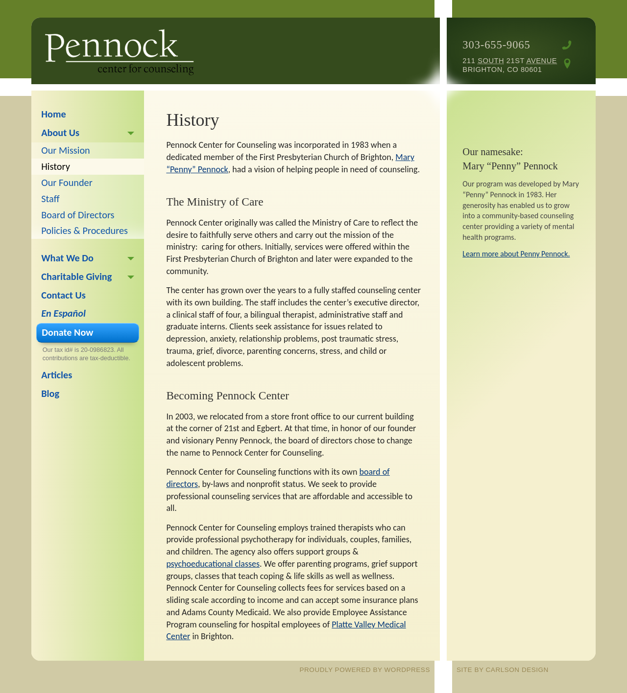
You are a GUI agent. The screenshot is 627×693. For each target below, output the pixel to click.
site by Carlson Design (503, 669)
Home (53, 114)
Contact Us (63, 295)
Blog (50, 393)
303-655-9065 (496, 45)
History (55, 166)
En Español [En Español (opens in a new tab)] (63, 313)
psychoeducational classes (213, 563)
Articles (56, 375)
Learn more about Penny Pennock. (516, 253)
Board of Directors (77, 215)
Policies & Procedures (84, 230)
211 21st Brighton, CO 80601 (509, 65)
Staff (50, 199)
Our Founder (66, 182)
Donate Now (67, 332)
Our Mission (65, 150)
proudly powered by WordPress (365, 669)
